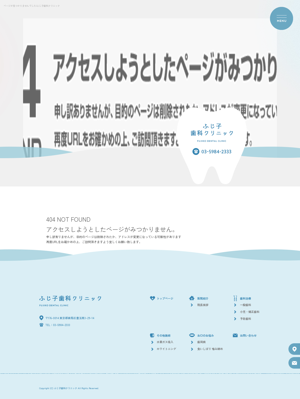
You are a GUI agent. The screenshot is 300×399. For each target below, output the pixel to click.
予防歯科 (245, 318)
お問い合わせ (248, 335)
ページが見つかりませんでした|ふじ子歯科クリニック (32, 5)
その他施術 (164, 335)
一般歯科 (245, 305)
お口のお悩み (205, 335)
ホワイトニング (166, 349)
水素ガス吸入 (165, 342)
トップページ (165, 298)
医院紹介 (202, 298)
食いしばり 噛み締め (210, 349)
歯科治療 (245, 298)
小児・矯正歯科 (249, 312)
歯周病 (201, 342)
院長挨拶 (202, 305)
